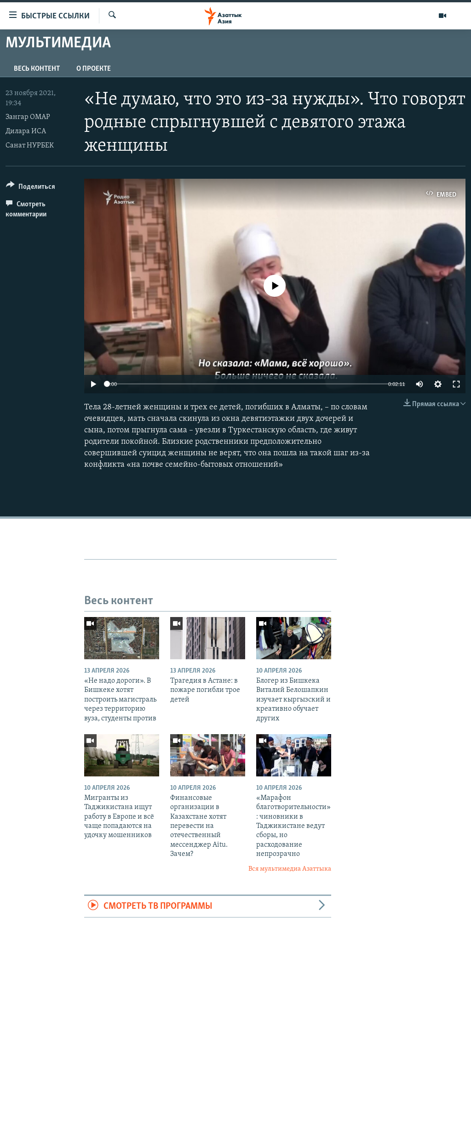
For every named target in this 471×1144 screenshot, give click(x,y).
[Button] (30, 188)
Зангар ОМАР (28, 117)
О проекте (93, 69)
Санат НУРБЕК (30, 145)
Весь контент (37, 69)
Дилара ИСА (26, 131)
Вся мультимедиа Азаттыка (289, 869)
